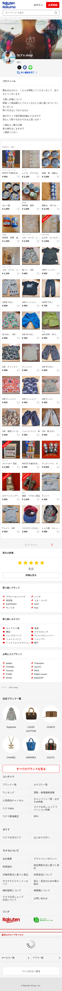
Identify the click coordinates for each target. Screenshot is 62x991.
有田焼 (24, 202)
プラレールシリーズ (9, 170)
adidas (9, 663)
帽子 (36, 643)
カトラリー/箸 (13, 628)
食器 (36, 628)
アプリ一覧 (38, 957)
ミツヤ (24, 170)
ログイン (38, 5)
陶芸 (8, 632)
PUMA (9, 674)
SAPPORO (45, 235)
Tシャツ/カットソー (44, 635)
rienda (9, 678)
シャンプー (39, 639)
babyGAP (38, 678)
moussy (9, 670)
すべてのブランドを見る (31, 769)
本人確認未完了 (26, 72)
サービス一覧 (8, 957)
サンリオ (5, 460)
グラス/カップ (41, 632)
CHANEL (10, 667)
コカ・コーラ (26, 235)
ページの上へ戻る (31, 971)
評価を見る (31, 575)
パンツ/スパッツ (14, 635)
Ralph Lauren (40, 674)
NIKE (36, 670)
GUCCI (37, 667)
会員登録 (52, 5)
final (23, 493)
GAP (43, 331)
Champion (39, 663)
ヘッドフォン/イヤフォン (18, 643)
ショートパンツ (13, 639)
